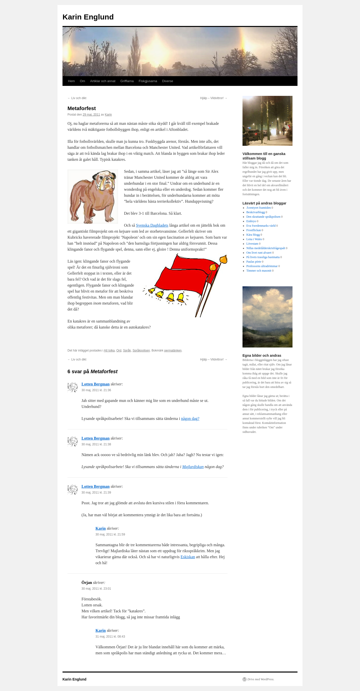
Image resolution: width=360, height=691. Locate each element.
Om (82, 81)
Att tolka (109, 350)
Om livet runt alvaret (259, 252)
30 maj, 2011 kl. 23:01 (96, 588)
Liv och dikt (77, 98)
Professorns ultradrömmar (262, 266)
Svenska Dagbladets (152, 225)
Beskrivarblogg (255, 212)
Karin (108, 114)
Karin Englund (88, 17)
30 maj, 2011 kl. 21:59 (110, 534)
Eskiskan (187, 557)
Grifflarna (127, 81)
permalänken (173, 350)
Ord (118, 350)
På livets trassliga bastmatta (263, 257)
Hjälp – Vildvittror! (214, 98)
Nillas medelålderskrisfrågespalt (265, 248)
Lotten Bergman (96, 384)
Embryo (251, 221)
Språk (127, 350)
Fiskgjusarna (148, 81)
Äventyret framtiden (258, 207)
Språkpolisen (141, 350)
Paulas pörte (253, 261)
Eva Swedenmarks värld (261, 225)
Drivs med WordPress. (261, 679)
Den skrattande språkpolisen (263, 216)
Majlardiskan (193, 467)
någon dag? (190, 418)
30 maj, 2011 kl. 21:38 (96, 444)
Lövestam (252, 243)
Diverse (167, 81)
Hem (71, 81)
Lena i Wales (254, 239)
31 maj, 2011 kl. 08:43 (110, 636)
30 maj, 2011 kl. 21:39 (96, 492)
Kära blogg (253, 234)
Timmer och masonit (259, 270)
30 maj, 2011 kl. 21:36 (96, 390)
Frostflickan (253, 230)
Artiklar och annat (102, 81)
